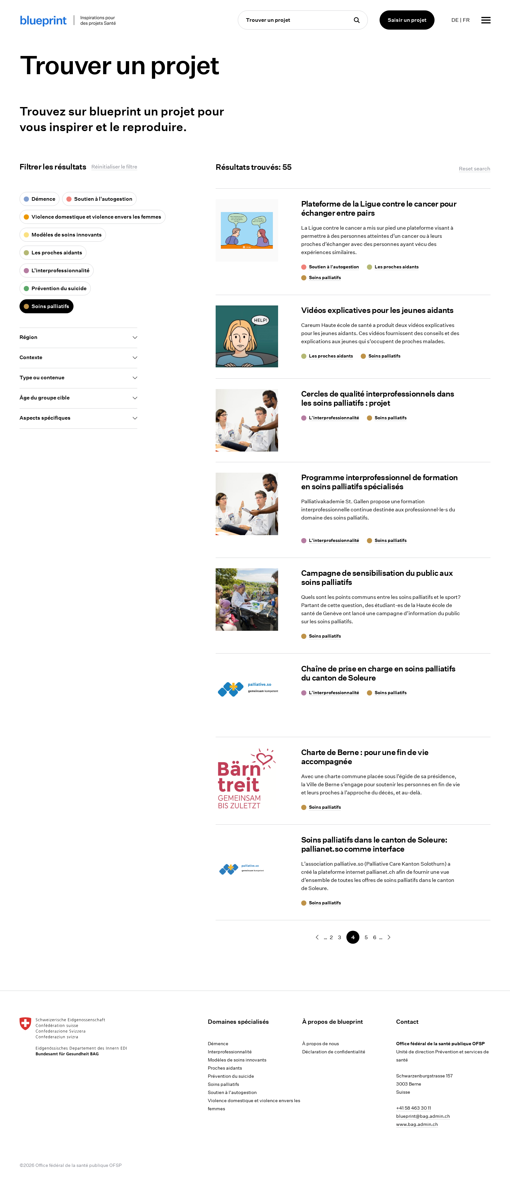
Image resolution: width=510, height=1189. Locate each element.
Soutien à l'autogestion (232, 1092)
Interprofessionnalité (230, 1052)
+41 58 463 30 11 (413, 1108)
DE (455, 20)
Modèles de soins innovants (237, 1060)
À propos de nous (320, 1044)
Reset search (474, 169)
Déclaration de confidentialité (333, 1052)
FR (466, 20)
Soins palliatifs (223, 1084)
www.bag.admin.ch (417, 1124)
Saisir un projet (407, 20)
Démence (218, 1044)
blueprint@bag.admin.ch (423, 1116)
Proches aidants (225, 1068)
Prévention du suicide (231, 1076)
